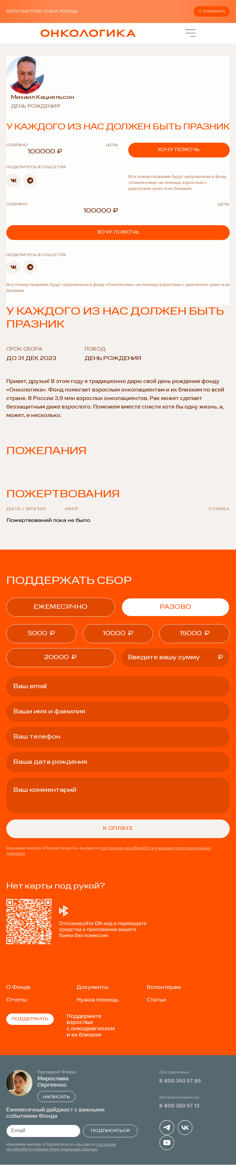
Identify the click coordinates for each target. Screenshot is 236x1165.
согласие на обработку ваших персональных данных (61, 1147)
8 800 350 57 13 (179, 1107)
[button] (13, 181)
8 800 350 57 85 (180, 1081)
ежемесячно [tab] (61, 607)
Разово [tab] (175, 607)
